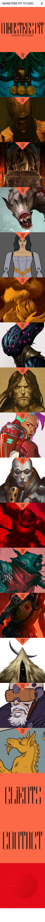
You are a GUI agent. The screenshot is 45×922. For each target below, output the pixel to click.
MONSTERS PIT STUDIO (17, 3)
